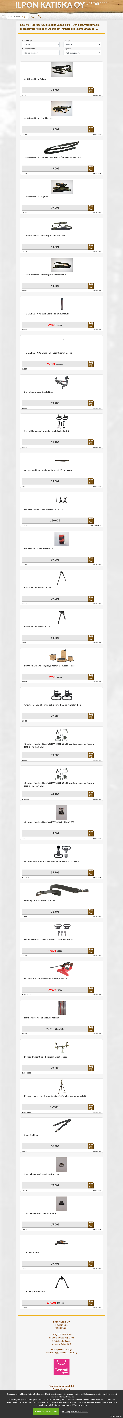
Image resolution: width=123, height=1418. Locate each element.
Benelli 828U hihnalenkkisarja (38, 548)
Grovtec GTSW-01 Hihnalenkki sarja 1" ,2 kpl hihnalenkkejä (52, 704)
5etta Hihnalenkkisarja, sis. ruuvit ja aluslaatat (46, 431)
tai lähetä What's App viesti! (61, 1338)
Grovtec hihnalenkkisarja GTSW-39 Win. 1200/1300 (49, 822)
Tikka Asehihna (31, 1252)
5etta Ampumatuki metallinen (38, 392)
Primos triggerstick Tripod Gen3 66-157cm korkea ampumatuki (55, 1096)
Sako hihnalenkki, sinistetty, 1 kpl (40, 1213)
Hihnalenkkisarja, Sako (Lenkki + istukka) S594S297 (49, 939)
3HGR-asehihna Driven (35, 79)
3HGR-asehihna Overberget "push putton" (45, 235)
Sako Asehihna (31, 1135)
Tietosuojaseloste (61, 1389)
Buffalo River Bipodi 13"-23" (38, 587)
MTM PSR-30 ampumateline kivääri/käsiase (45, 978)
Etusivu (25, 24)
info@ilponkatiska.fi (61, 1341)
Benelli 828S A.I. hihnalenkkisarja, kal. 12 (43, 509)
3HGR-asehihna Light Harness (38, 118)
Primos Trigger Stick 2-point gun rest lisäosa (45, 1056)
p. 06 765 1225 (96, 3)
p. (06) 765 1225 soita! (61, 1334)
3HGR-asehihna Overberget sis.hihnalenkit (45, 274)
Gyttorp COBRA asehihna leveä (39, 900)
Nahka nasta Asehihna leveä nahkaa (41, 1017)
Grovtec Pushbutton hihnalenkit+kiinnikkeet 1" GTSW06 (51, 861)
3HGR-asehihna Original (36, 196)
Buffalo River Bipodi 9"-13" (37, 626)
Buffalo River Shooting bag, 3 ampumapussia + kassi (49, 665)
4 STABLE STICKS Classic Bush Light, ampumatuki (48, 352)
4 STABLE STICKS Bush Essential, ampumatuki (46, 313)
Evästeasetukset (116, 1416)
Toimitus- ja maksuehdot (61, 1386)
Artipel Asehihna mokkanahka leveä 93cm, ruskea (48, 470)
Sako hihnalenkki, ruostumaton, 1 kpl (42, 1174)
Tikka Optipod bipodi (34, 1291)
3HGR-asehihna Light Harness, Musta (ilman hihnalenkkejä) (52, 157)
